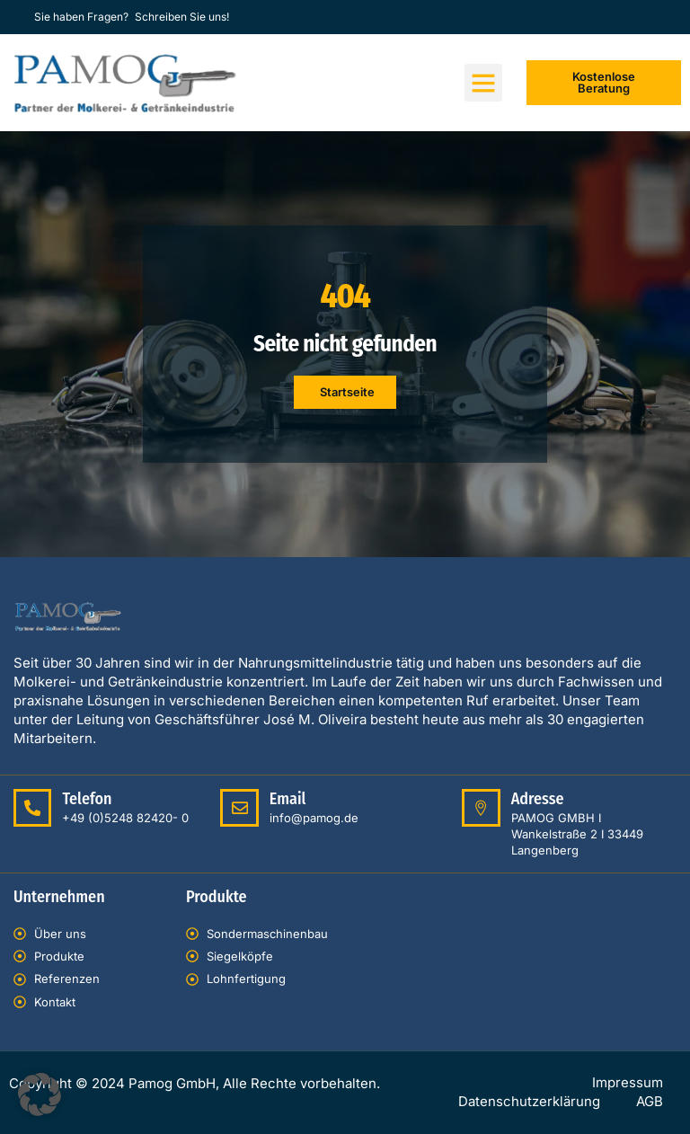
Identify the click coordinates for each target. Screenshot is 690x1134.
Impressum (627, 1083)
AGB (649, 1102)
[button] (483, 83)
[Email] (239, 808)
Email (287, 799)
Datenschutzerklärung (529, 1102)
